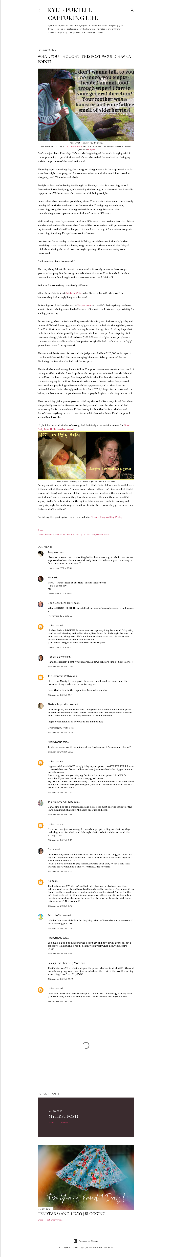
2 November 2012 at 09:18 (60, 732)
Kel (49, 880)
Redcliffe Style (56, 656)
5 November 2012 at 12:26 (60, 1001)
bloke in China (74, 293)
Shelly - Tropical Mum (60, 704)
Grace (51, 849)
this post (91, 149)
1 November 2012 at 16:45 (60, 616)
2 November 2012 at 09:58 (60, 752)
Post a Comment (54, 1220)
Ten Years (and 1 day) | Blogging (71, 1213)
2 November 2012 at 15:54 (60, 928)
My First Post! (63, 1116)
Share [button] (40, 530)
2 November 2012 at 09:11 (60, 695)
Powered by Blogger (86, 1241)
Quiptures (85, 534)
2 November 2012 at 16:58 (60, 953)
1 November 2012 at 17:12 (59, 647)
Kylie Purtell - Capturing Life (73, 14)
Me (50, 577)
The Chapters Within (60, 676)
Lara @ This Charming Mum (64, 963)
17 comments (63, 1122)
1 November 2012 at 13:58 (60, 568)
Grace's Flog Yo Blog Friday (106, 517)
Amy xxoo (53, 552)
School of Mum (57, 915)
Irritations (49, 534)
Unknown (53, 625)
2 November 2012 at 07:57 (60, 666)
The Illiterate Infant (73, 146)
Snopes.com (84, 305)
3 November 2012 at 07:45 (60, 979)
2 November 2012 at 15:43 (60, 871)
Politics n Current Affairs (67, 534)
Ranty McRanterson (100, 534)
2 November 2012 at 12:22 (60, 792)
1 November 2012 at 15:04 (60, 593)
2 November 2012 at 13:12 (60, 840)
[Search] (132, 9)
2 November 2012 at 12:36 (60, 814)
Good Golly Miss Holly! (60, 602)
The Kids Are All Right (60, 801)
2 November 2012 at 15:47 (60, 906)
